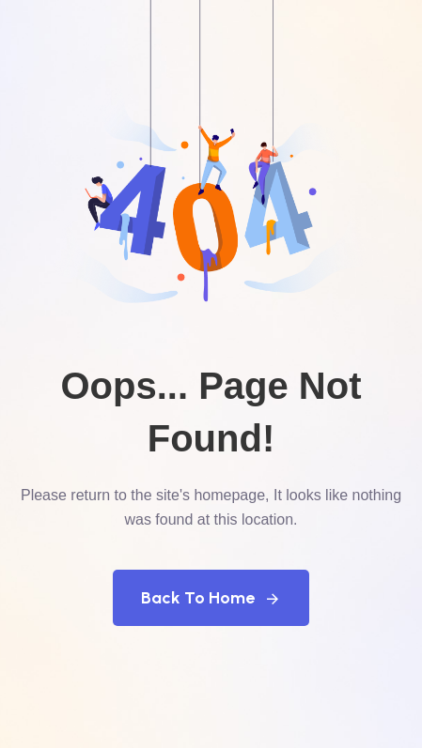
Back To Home (211, 598)
